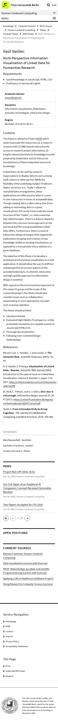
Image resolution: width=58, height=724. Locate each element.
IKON (39, 138)
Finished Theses (10, 33)
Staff (8, 626)
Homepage (8, 25)
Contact (9, 631)
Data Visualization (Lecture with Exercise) (25, 563)
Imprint (9, 636)
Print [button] (8, 666)
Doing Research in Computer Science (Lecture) (28, 584)
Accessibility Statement (17, 646)
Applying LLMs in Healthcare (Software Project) (28, 578)
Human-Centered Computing (21, 29)
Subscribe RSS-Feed (15, 670)
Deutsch (9, 676)
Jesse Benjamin (13, 97)
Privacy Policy (12, 641)
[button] (6, 518)
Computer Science (26, 25)
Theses (43, 29)
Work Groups (46, 25)
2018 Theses (28, 33)
